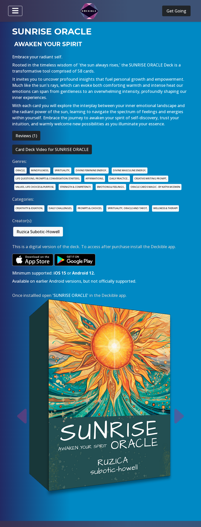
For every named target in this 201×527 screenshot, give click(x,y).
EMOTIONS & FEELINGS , (111, 187)
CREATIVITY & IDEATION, (29, 208)
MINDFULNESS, (40, 170)
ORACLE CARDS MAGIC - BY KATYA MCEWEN (155, 187)
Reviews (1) (26, 136)
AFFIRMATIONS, (95, 178)
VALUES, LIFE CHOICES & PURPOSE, (34, 187)
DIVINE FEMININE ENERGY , (91, 170)
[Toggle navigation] (15, 11)
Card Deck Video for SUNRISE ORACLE (52, 149)
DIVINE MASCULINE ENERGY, (129, 170)
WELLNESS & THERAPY (165, 208)
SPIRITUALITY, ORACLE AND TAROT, (128, 208)
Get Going (176, 11)
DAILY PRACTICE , (119, 178)
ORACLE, (20, 170)
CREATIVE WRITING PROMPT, (150, 178)
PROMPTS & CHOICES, (90, 208)
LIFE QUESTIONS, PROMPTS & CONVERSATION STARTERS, (47, 178)
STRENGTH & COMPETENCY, (75, 187)
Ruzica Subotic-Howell (38, 231)
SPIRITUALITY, (62, 170)
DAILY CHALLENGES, (60, 208)
